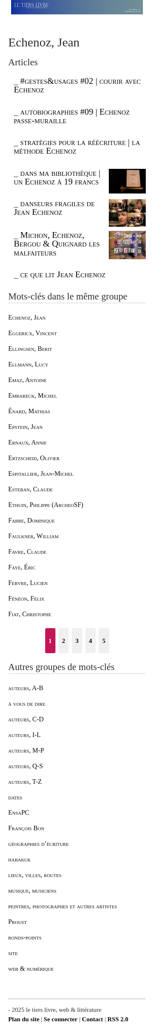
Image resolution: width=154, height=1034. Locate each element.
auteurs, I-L (24, 734)
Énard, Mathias (29, 411)
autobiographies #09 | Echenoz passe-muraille (71, 116)
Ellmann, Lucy (28, 364)
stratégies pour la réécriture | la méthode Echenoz (77, 146)
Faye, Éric (22, 567)
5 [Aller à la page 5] (104, 640)
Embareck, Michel (32, 395)
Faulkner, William (33, 535)
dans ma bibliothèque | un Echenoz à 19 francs (57, 177)
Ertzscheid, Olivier (34, 457)
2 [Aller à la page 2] (63, 640)
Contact (92, 1019)
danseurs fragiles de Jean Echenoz (54, 207)
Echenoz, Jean (27, 317)
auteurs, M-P (26, 750)
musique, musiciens (32, 890)
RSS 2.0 (118, 1019)
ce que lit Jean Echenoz (63, 274)
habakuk (19, 859)
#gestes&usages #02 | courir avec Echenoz (77, 85)
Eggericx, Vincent (32, 332)
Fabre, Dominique (31, 520)
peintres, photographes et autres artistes (62, 906)
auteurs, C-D (26, 719)
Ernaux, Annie (27, 442)
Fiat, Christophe (29, 613)
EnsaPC (18, 812)
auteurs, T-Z (25, 781)
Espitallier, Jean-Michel (41, 473)
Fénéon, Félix (26, 598)
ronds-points (24, 937)
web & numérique (31, 968)
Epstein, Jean (25, 426)
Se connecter (61, 1019)
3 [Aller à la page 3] (77, 640)
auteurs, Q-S (25, 765)
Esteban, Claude (30, 489)
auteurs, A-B (25, 687)
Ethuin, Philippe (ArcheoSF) (45, 504)
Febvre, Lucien (28, 582)
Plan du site (23, 1019)
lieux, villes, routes (35, 874)
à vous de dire (26, 703)
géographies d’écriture (38, 843)
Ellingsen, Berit (30, 348)
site (13, 952)
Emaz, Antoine (27, 379)
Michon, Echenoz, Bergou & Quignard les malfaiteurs (57, 244)
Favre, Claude (27, 551)
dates (15, 797)
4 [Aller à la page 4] (90, 640)
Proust (17, 921)
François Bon (26, 827)
